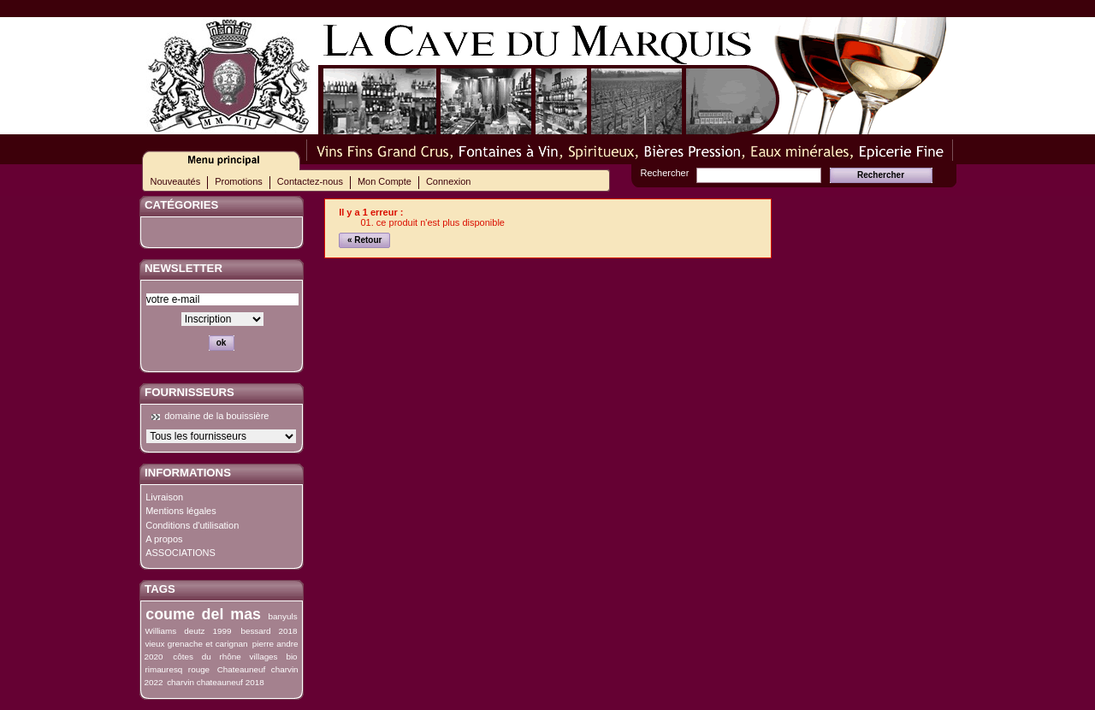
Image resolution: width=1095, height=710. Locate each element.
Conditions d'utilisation (192, 525)
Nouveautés (176, 181)
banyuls (283, 616)
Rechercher (665, 173)
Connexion (448, 181)
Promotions (239, 181)
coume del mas (203, 614)
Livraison (164, 497)
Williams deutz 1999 (188, 631)
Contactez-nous (310, 181)
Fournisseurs (189, 392)
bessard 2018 (268, 631)
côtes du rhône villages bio (235, 656)
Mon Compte (384, 181)
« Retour (364, 240)
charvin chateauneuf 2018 (215, 682)
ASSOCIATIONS (180, 552)
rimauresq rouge (177, 669)
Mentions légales (180, 511)
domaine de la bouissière (216, 416)
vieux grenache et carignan (196, 643)
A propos (163, 539)
